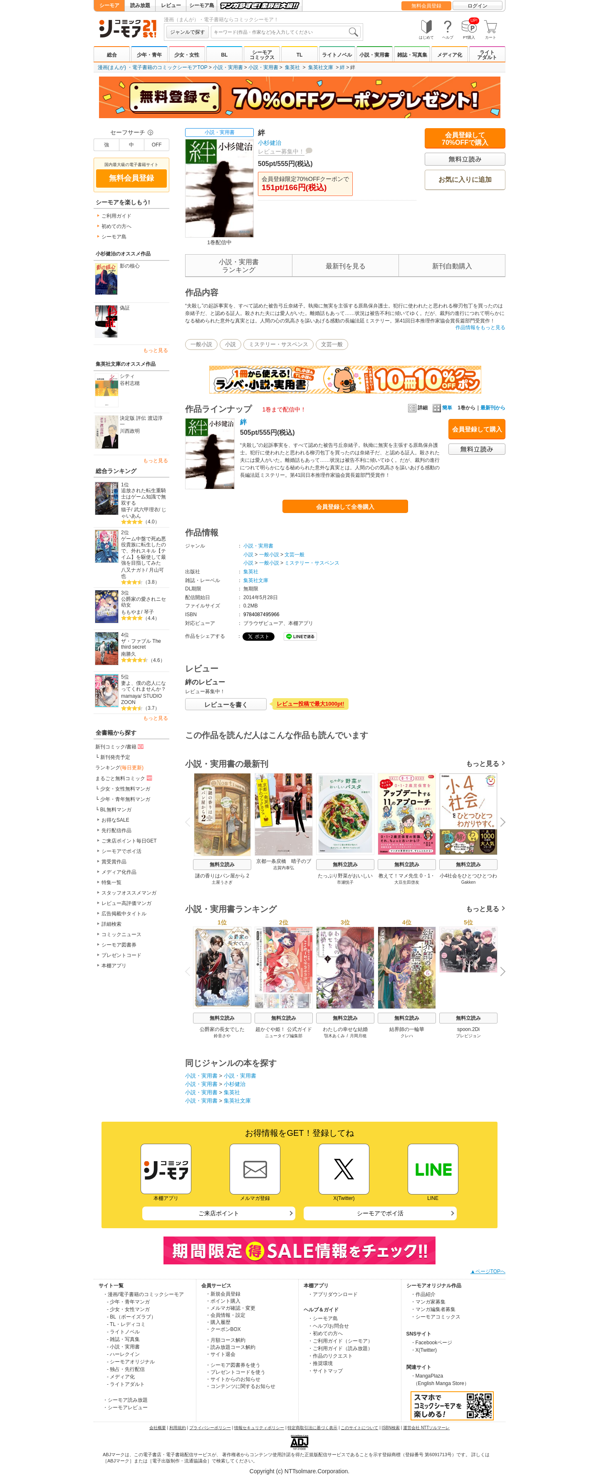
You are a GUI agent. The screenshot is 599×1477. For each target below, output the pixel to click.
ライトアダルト (487, 55)
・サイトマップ (325, 1371)
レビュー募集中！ (281, 151)
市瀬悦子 (345, 882)
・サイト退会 (220, 1354)
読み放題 (140, 5)
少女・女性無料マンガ (125, 789)
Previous (190, 822)
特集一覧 (111, 882)
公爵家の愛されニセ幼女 (143, 602)
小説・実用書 (374, 55)
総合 (112, 55)
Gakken (468, 882)
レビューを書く (226, 704)
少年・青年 (149, 55)
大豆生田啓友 (406, 882)
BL (224, 55)
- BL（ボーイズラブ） (131, 1317)
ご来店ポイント (218, 1213)
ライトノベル (337, 55)
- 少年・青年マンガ (128, 1302)
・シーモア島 (323, 1318)
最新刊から (492, 408)
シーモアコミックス (262, 55)
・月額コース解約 (225, 1340)
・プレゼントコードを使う (235, 1372)
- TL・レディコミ (126, 1324)
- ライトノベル (123, 1332)
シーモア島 (201, 5)
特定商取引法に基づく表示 (312, 1427)
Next (500, 823)
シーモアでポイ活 (121, 851)
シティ (127, 376)
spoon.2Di (468, 1029)
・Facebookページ (432, 1343)
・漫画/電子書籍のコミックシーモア (143, 1294)
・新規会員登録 (222, 1294)
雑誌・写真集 (412, 55)
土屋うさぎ (222, 882)
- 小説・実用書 (123, 1347)
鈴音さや (222, 1035)
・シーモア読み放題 (125, 1400)
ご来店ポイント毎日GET (129, 841)
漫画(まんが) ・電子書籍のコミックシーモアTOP (153, 67)
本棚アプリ (113, 966)
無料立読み (222, 864)
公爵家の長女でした (222, 1029)
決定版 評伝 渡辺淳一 (141, 421)
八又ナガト (133, 570)
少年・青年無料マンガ (125, 799)
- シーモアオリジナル (131, 1362)
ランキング (119, 768)
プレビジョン (468, 1035)
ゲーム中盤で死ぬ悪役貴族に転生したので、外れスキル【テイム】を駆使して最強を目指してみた (143, 551)
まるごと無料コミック (124, 778)
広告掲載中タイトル (123, 914)
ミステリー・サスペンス (278, 344)
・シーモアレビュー (125, 1407)
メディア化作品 (118, 872)
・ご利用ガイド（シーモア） (340, 1341)
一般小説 (201, 344)
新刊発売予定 (115, 757)
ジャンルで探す (187, 32)
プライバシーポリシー (210, 1427)
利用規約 (177, 1427)
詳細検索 (111, 924)
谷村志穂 (130, 383)
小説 (230, 344)
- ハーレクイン (123, 1354)
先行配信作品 (116, 830)
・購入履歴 (217, 1322)
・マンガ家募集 (428, 1302)
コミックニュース (121, 934)
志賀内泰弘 (283, 867)
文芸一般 (332, 344)
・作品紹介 (423, 1294)
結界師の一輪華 (406, 1029)
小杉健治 (269, 142)
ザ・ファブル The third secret (141, 644)
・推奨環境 (320, 1363)
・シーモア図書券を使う (232, 1365)
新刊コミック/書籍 (120, 746)
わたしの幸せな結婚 (345, 1029)
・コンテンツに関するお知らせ (240, 1386)
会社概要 (157, 1427)
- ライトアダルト (126, 1384)
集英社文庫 (320, 67)
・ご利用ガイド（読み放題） (340, 1348)
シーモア (109, 5)
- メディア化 (121, 1377)
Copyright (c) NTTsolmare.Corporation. (299, 1471)
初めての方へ (116, 226)
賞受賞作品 (113, 862)
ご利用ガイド (116, 216)
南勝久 (128, 654)
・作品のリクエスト (330, 1356)
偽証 (125, 308)
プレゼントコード (121, 955)
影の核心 (130, 266)
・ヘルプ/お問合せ (328, 1326)
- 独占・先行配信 (126, 1369)
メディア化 (449, 55)
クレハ (407, 1035)
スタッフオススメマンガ (128, 893)
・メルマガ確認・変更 (230, 1308)
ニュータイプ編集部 (283, 1035)
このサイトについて (359, 1427)
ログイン (478, 6)
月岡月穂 (358, 1035)
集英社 (292, 67)
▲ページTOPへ (487, 1271)
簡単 (442, 408)
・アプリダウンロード (333, 1294)
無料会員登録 (426, 6)
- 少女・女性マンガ (128, 1309)
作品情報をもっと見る (480, 327)
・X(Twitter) (424, 1350)
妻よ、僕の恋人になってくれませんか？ (143, 686)
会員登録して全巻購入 (345, 506)
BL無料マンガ (115, 810)
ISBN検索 (391, 1427)
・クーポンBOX (223, 1329)
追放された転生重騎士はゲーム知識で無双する (143, 497)
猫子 (126, 510)
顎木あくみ (334, 1035)
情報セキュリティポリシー (259, 1427)
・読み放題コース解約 (230, 1347)
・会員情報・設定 (225, 1315)
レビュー (171, 5)
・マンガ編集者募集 (433, 1309)
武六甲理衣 (146, 510)
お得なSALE (115, 820)
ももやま (131, 612)
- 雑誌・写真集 (123, 1339)
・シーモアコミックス (435, 1317)
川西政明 (130, 431)
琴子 (149, 612)
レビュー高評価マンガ (126, 903)
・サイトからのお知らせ (232, 1379)
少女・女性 (186, 55)
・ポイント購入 (222, 1301)
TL (300, 55)
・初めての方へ (325, 1333)
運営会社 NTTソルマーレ (426, 1427)
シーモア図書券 (118, 945)
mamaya (130, 696)
